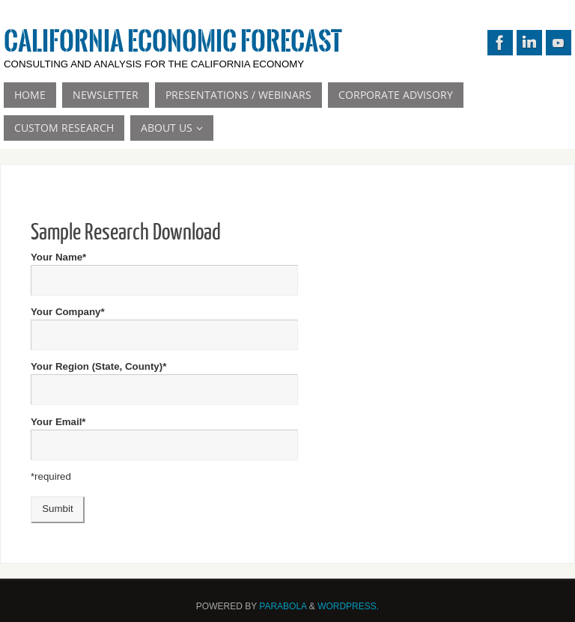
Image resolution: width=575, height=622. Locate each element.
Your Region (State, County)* (164, 377)
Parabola (282, 606)
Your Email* (164, 433)
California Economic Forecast (173, 42)
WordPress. (348, 606)
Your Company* (164, 323)
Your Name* (164, 268)
